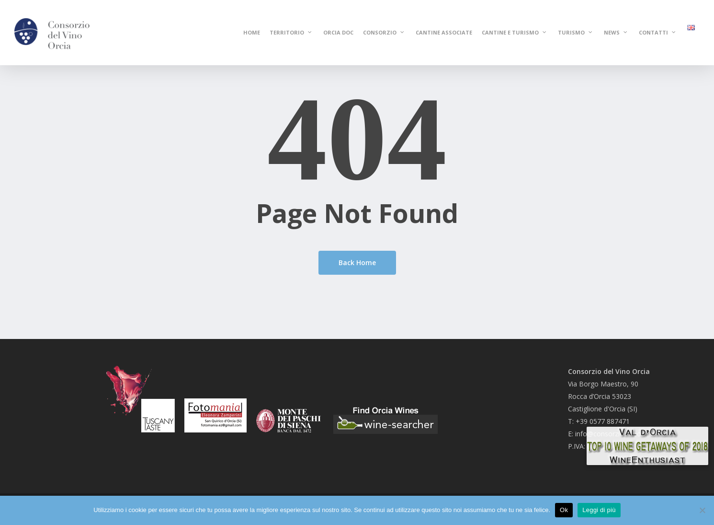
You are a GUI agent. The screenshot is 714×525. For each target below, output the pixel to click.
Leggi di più (599, 509)
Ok (564, 509)
